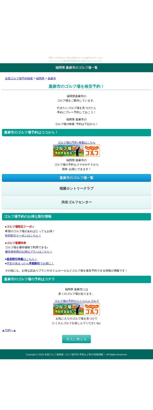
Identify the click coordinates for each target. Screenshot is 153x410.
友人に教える (76, 339)
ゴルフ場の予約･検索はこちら (76, 142)
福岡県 (40, 78)
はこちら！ (22, 259)
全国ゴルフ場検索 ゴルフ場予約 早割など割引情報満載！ (74, 354)
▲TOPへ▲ (9, 330)
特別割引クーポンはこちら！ (23, 235)
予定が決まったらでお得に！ (30, 263)
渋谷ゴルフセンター (76, 202)
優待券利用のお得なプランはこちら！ (28, 251)
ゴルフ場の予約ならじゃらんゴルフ (76, 301)
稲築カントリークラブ (76, 188)
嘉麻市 (52, 78)
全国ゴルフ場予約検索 (19, 78)
